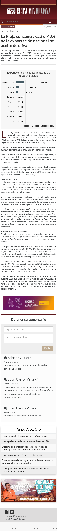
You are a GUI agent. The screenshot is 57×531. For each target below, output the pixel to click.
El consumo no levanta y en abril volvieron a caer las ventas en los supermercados (28, 462)
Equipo (8, 516)
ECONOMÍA (8, 26)
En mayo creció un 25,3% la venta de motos (23, 455)
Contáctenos (19, 516)
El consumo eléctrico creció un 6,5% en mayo (24, 436)
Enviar (47, 348)
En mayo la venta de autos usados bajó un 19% (25, 441)
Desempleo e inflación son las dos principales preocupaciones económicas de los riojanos (24, 448)
